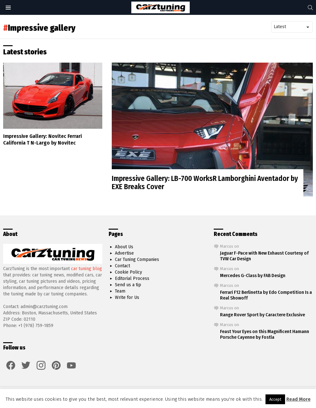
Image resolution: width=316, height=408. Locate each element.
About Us (124, 247)
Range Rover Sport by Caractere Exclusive (262, 315)
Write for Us (127, 297)
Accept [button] (275, 399)
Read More (298, 399)
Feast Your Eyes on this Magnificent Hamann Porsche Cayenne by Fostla (264, 334)
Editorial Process (132, 278)
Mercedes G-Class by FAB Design (252, 275)
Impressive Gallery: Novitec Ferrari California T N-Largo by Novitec (42, 139)
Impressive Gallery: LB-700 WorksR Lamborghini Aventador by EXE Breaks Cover (205, 182)
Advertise (124, 253)
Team (120, 291)
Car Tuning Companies (137, 259)
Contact (122, 266)
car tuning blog (86, 268)
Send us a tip (128, 284)
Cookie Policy (128, 272)
